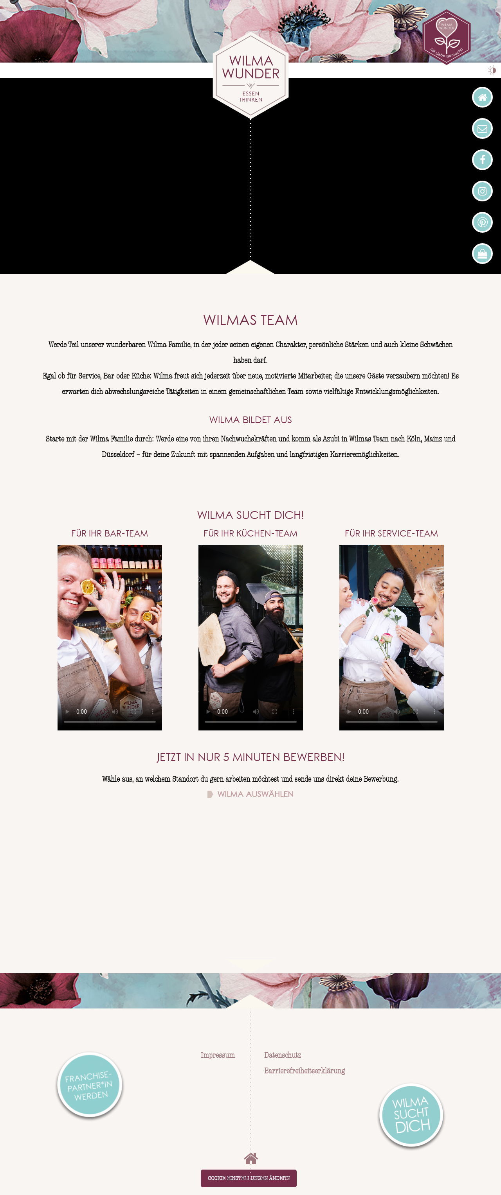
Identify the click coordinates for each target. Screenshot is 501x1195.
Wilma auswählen (255, 795)
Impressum (217, 1055)
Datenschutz (282, 1055)
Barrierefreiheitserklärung (304, 1071)
